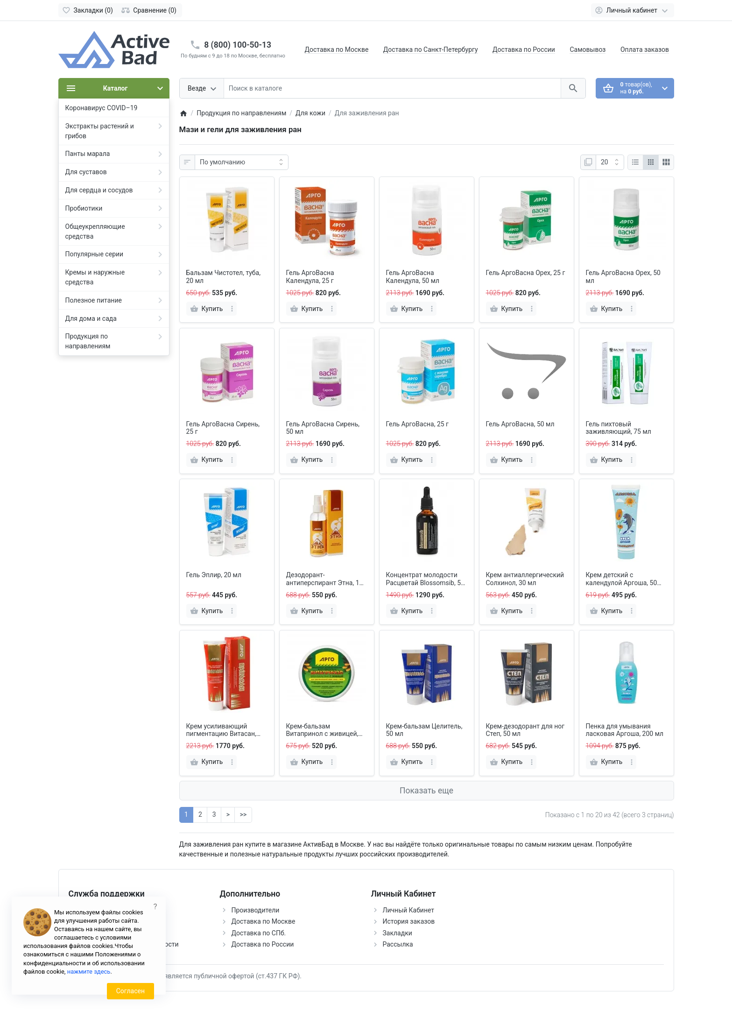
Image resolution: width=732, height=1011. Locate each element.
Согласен (130, 991)
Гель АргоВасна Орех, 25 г (525, 272)
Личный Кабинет (409, 910)
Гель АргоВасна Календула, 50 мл (413, 276)
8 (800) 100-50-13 (237, 44)
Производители (256, 910)
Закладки (397, 933)
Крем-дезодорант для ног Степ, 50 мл (525, 730)
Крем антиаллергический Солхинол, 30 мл (525, 579)
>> (243, 814)
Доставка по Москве (337, 49)
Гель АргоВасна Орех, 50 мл (623, 276)
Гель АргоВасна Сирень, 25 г (223, 428)
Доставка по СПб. (259, 933)
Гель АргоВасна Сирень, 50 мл (323, 428)
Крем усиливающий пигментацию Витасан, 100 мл (221, 730)
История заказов (409, 921)
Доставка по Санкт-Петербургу (430, 49)
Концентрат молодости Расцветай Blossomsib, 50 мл (425, 579)
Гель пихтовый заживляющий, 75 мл (618, 428)
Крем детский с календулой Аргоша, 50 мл (621, 579)
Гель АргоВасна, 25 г (417, 424)
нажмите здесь (89, 971)
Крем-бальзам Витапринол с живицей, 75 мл (322, 730)
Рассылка (398, 944)
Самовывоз (587, 49)
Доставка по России (524, 49)
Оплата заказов (644, 49)
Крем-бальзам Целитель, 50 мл (424, 730)
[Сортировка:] (242, 162)
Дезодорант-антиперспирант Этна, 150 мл (326, 579)
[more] (232, 309)
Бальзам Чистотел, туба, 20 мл (223, 276)
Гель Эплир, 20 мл (214, 575)
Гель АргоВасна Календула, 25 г (310, 276)
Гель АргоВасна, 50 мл (520, 424)
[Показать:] (610, 162)
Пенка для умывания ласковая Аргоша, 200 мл (625, 730)
